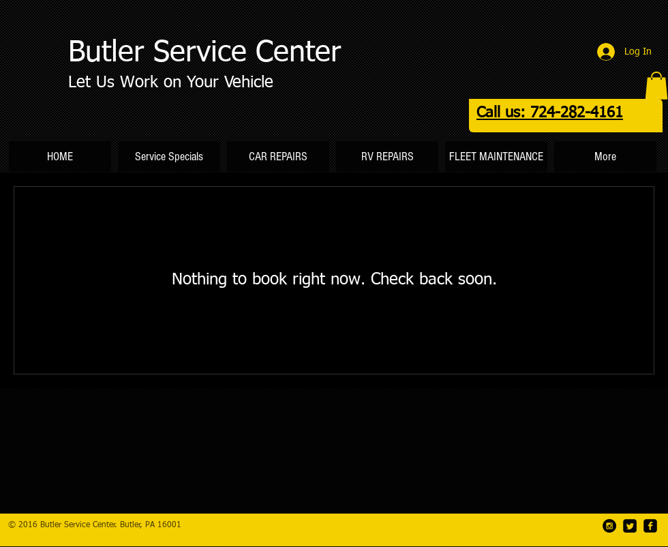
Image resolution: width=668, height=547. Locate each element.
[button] (656, 86)
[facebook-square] (650, 526)
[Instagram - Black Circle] (609, 526)
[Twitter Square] (630, 526)
